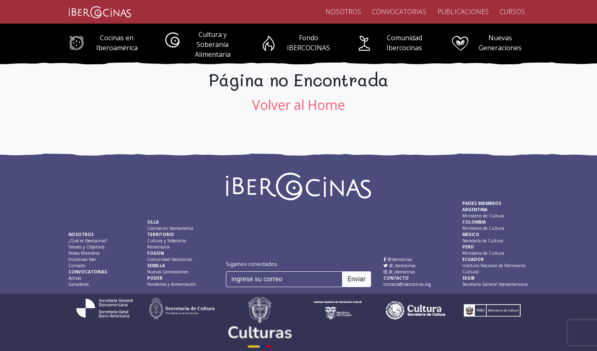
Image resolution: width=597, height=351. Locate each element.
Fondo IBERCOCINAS (308, 42)
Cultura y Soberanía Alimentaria (213, 44)
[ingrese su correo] (284, 279)
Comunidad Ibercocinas (404, 42)
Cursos (512, 11)
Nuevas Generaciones (500, 42)
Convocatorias (399, 11)
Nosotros (343, 11)
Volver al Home (298, 105)
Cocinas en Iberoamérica (117, 42)
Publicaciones (463, 11)
